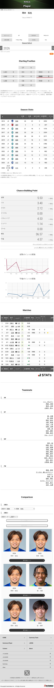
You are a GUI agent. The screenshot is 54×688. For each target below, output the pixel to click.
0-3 (19, 364)
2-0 (19, 358)
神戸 (12, 364)
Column (5, 648)
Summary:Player (7, 643)
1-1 (19, 348)
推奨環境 (18, 677)
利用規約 (13, 677)
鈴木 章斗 (49, 483)
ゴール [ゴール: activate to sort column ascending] (38, 318)
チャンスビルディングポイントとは (43, 244)
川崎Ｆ (12, 323)
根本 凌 (50, 476)
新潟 (12, 336)
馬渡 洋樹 (49, 404)
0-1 (19, 345)
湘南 (16, 129)
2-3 (19, 339)
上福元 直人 (48, 408)
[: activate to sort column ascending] (6, 117)
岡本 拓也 (49, 420)
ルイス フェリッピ (46, 481)
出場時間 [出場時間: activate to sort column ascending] (44, 116)
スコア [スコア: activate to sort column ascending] (17, 318)
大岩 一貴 (49, 424)
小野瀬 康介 (48, 462)
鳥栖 (12, 355)
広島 (12, 333)
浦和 (16, 125)
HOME (2, 9)
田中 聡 (50, 443)
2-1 (19, 336)
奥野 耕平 (49, 454)
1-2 (19, 323)
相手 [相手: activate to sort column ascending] (11, 318)
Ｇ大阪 (12, 342)
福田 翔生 (49, 478)
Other (4, 667)
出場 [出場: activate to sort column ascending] (22, 116)
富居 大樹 (49, 406)
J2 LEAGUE (5, 657)
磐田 (12, 339)
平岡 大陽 (49, 449)
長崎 (16, 121)
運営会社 (34, 677)
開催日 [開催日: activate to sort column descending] (6, 318)
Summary (5, 664)
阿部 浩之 (49, 445)
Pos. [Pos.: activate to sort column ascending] (32, 318)
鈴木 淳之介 (48, 458)
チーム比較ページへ (27, 520)
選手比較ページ (27, 560)
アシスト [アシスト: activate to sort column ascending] (43, 318)
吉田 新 (50, 429)
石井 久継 (49, 485)
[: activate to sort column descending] (2, 117)
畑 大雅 (50, 416)
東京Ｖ (12, 329)
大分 (16, 163)
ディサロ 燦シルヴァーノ (44, 472)
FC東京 (11, 345)
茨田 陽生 (49, 451)
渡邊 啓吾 (49, 470)
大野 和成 (49, 422)
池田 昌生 (49, 456)
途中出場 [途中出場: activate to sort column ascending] (36, 116)
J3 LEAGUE (5, 660)
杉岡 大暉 (49, 426)
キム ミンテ (48, 435)
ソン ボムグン (48, 402)
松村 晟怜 (49, 431)
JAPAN (31, 643)
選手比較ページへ (27, 525)
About (31, 648)
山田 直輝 (49, 447)
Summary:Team (33, 637)
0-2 (19, 333)
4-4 (19, 326)
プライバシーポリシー (26, 677)
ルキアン (50, 474)
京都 (12, 352)
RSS (51, 53)
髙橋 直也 (49, 433)
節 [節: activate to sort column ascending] (2, 318)
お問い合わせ (40, 677)
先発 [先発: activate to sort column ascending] (29, 116)
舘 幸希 (50, 418)
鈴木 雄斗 (49, 460)
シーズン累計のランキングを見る (43, 247)
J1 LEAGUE (5, 653)
